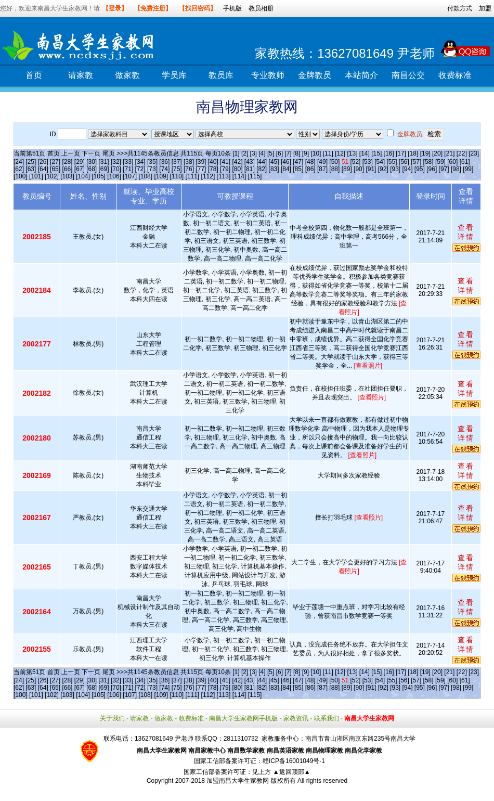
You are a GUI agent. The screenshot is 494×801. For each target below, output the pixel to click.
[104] (83, 176)
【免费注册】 (153, 8)
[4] (261, 153)
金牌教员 (314, 75)
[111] (193, 176)
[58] (428, 161)
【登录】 (114, 8)
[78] (213, 169)
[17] (401, 153)
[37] (177, 161)
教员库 (221, 75)
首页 (33, 75)
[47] (298, 161)
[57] (416, 161)
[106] (114, 176)
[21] (449, 153)
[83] (274, 169)
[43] (249, 161)
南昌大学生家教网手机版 (243, 718)
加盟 (485, 8)
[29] (79, 161)
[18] (413, 153)
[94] (407, 169)
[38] (189, 161)
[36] (164, 161)
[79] (225, 169)
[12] (340, 153)
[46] (286, 161)
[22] (462, 153)
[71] (128, 169)
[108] (145, 176)
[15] (376, 153)
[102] (52, 176)
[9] (305, 153)
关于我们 (112, 718)
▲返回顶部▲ (291, 772)
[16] (389, 153)
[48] (310, 161)
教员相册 (261, 8)
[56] (404, 161)
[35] (152, 161)
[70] (116, 169)
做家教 (127, 75)
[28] (67, 161)
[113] (224, 176)
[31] (104, 161)
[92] (383, 169)
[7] (287, 153)
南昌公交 (408, 75)
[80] (237, 169)
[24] (19, 161)
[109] (161, 176)
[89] (347, 169)
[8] (296, 153)
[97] (444, 169)
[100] (21, 176)
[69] (104, 169)
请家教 (80, 75)
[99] (468, 169)
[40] (213, 161)
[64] (43, 169)
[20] (437, 153)
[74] (164, 169)
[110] (177, 176)
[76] (189, 169)
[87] (322, 169)
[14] (364, 153)
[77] (201, 169)
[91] (371, 169)
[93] (395, 169)
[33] (128, 161)
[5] (270, 153)
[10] (315, 153)
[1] (235, 153)
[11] (328, 153)
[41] (225, 161)
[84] (286, 169)
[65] (55, 169)
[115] (255, 176)
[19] (425, 153)
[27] (55, 161)
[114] (239, 176)
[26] (43, 161)
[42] (237, 161)
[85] (298, 169)
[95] (419, 169)
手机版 (232, 8)
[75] (177, 169)
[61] (465, 161)
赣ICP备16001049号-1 (294, 761)
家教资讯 (295, 718)
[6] (279, 153)
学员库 (174, 75)
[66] (67, 169)
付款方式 (459, 8)
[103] (67, 176)
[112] (208, 176)
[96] (431, 169)
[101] (36, 176)
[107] (130, 176)
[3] (253, 153)
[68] (91, 169)
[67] (79, 169)
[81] (249, 169)
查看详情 (466, 232)
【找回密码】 (197, 8)
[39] (201, 161)
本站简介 (361, 75)
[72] (140, 169)
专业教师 (267, 75)
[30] (91, 161)
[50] (334, 161)
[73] (152, 169)
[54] (379, 161)
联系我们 (326, 718)
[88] (334, 169)
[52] (355, 161)
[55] (391, 161)
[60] (452, 161)
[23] (474, 153)
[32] (116, 161)
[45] (274, 161)
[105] (99, 176)
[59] (440, 161)
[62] (19, 169)
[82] (261, 169)
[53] (367, 161)
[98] (456, 169)
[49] (322, 161)
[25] (30, 161)
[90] (359, 169)
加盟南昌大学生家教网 (237, 780)
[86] (310, 169)
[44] (261, 161)
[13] (352, 153)
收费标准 (455, 75)
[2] (244, 153)
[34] (140, 161)
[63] (30, 169)
